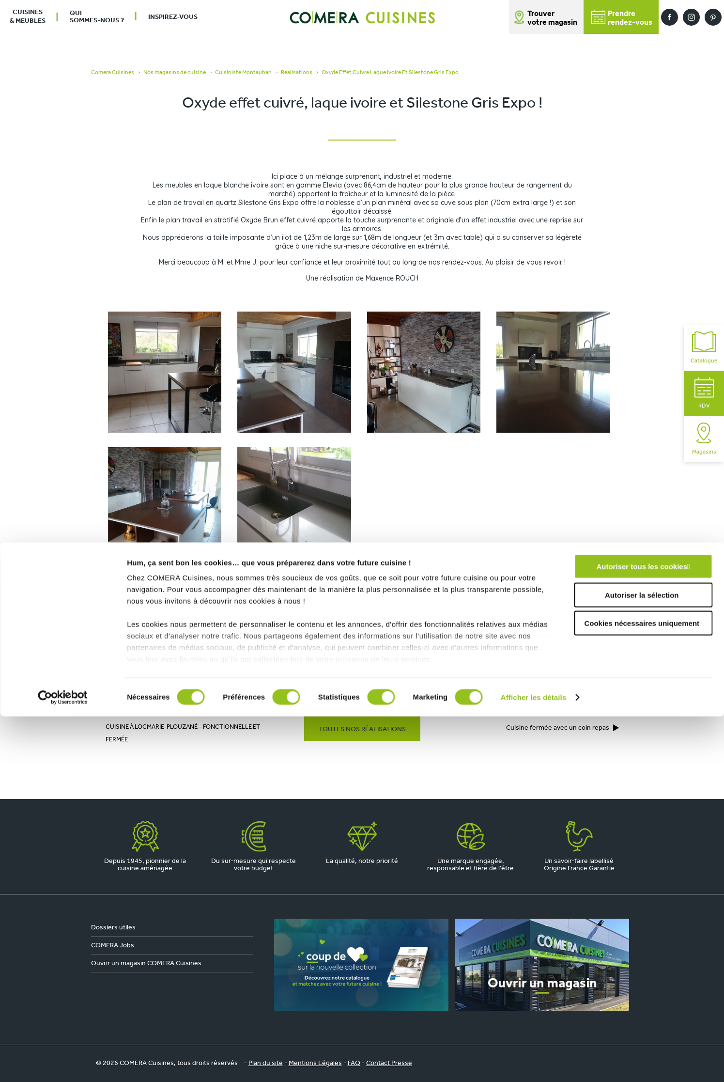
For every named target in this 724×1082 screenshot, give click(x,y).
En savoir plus (448, 613)
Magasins (704, 439)
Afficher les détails (533, 1063)
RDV (704, 393)
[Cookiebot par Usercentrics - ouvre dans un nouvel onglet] (62, 1063)
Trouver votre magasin (552, 18)
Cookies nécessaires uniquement (641, 989)
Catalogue (704, 347)
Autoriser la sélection (642, 961)
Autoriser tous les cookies (641, 932)
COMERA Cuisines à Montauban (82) (196, 689)
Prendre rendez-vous (500, 667)
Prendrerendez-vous (621, 18)
